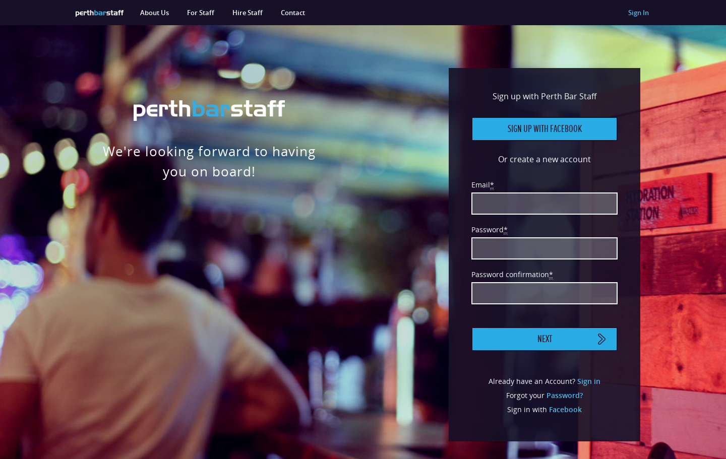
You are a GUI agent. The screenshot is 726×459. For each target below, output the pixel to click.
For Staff (200, 12)
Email (482, 185)
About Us (154, 12)
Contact (293, 12)
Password (489, 230)
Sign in (588, 381)
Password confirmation (512, 275)
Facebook (565, 409)
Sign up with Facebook (545, 129)
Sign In (638, 12)
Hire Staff (247, 12)
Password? (565, 395)
